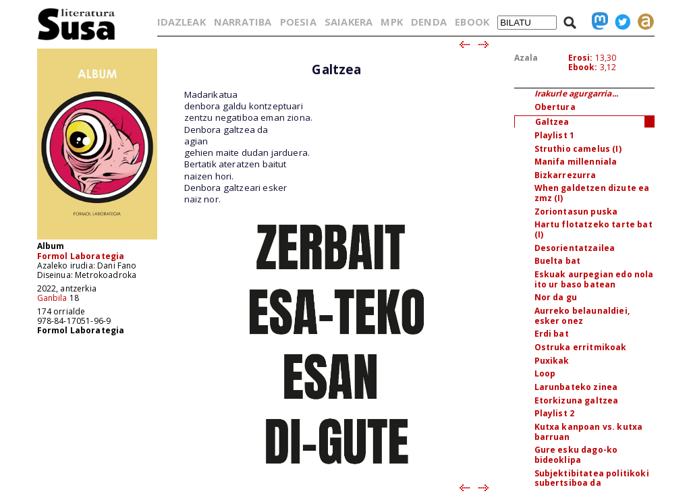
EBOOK (472, 21)
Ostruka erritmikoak (580, 347)
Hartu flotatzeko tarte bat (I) (593, 229)
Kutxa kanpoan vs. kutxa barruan (588, 432)
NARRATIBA (242, 21)
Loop (545, 373)
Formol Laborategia (81, 256)
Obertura (555, 107)
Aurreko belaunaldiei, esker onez (582, 316)
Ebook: (583, 67)
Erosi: (580, 57)
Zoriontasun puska (576, 211)
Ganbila (52, 298)
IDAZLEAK (181, 21)
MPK (391, 21)
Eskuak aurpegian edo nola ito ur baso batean (594, 279)
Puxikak (552, 360)
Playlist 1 (554, 135)
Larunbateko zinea (576, 387)
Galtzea (552, 122)
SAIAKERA (348, 21)
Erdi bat (551, 333)
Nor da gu (555, 297)
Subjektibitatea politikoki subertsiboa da (591, 478)
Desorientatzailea (574, 248)
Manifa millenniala (575, 161)
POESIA (298, 21)
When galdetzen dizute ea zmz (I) (592, 193)
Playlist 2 (554, 413)
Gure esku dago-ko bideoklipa (576, 455)
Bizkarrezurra (565, 175)
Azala (526, 57)
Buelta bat (557, 261)
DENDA (429, 21)
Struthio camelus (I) (577, 149)
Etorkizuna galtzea (576, 400)
